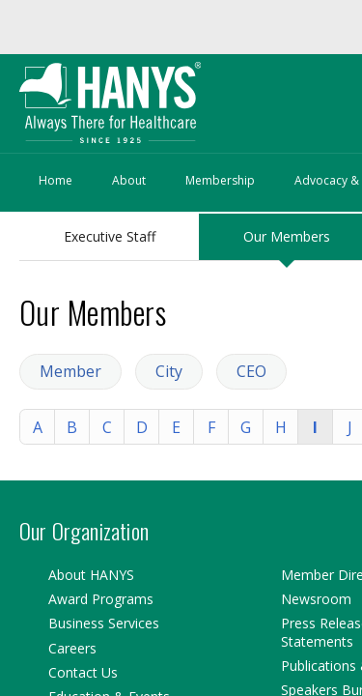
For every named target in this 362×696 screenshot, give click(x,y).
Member (76, 328)
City (157, 328)
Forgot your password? (210, 79)
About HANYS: (65, 155)
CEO (222, 328)
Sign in (87, 79)
